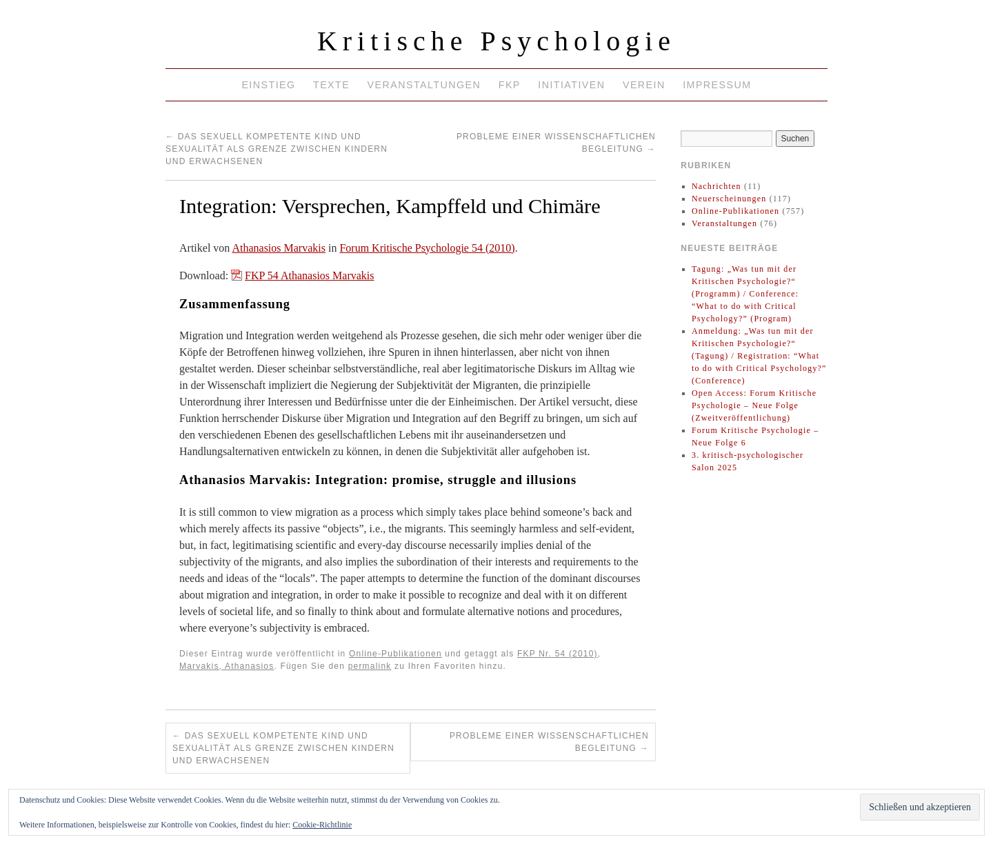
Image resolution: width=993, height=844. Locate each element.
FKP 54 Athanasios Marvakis (309, 275)
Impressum (717, 84)
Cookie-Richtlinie (322, 825)
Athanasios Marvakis (278, 248)
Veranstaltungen (424, 84)
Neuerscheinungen (729, 198)
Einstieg (268, 84)
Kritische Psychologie (496, 41)
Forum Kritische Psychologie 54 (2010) (426, 248)
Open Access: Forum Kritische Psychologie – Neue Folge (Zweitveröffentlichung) (754, 405)
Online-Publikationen (395, 654)
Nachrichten (716, 186)
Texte (331, 84)
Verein (644, 84)
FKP (510, 84)
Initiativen (571, 84)
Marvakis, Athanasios (226, 666)
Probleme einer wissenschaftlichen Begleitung (549, 742)
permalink (370, 666)
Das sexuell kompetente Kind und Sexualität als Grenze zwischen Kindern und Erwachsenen (277, 149)
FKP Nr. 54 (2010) (557, 654)
